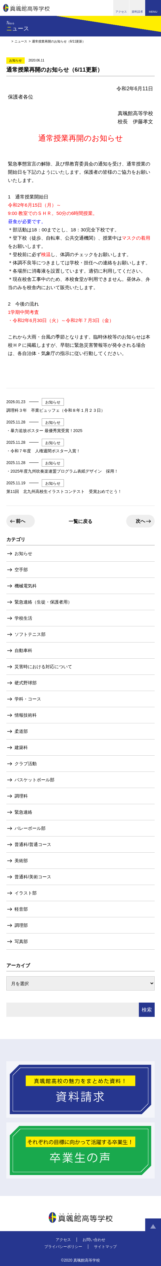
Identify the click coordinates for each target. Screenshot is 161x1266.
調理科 (21, 795)
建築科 (21, 747)
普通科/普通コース (33, 844)
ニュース (21, 41)
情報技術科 (26, 715)
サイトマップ (105, 1246)
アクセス (63, 1239)
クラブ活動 (26, 763)
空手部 (21, 569)
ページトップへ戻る (153, 1226)
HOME (8, 41)
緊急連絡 (23, 812)
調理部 (21, 925)
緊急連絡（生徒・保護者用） (43, 601)
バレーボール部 (30, 828)
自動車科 (23, 650)
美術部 (21, 860)
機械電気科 (26, 585)
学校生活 (23, 618)
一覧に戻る (80, 521)
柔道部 (21, 731)
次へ (140, 521)
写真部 (21, 941)
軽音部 (21, 909)
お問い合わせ (94, 1239)
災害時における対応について (43, 666)
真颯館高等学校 (26, 8)
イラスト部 (26, 892)
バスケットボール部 (34, 779)
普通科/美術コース (33, 876)
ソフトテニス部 (30, 634)
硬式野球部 (26, 682)
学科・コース (28, 698)
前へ (20, 521)
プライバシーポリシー (63, 1246)
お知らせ (23, 553)
